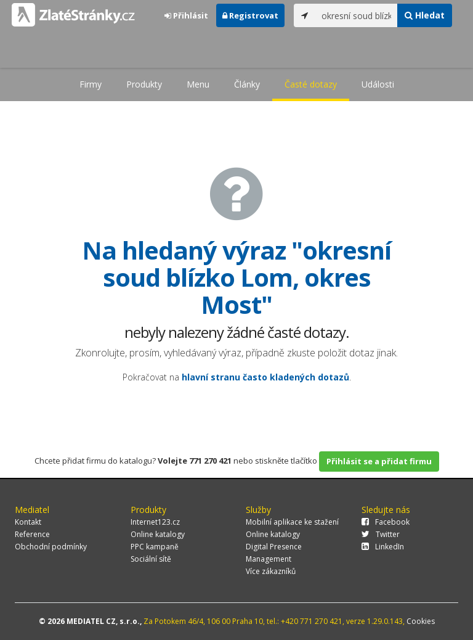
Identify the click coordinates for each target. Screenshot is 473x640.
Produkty (144, 84)
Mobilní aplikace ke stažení (292, 522)
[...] (356, 15)
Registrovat (250, 15)
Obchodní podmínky (51, 546)
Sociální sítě (151, 559)
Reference (32, 534)
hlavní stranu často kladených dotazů (265, 377)
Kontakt (28, 522)
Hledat (425, 15)
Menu (198, 84)
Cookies (420, 621)
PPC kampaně (155, 546)
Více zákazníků (271, 571)
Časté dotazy (311, 84)
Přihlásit (186, 15)
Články (247, 84)
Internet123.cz (155, 522)
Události (378, 84)
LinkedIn (383, 546)
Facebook (386, 522)
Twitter (381, 534)
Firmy (90, 84)
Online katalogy (158, 534)
